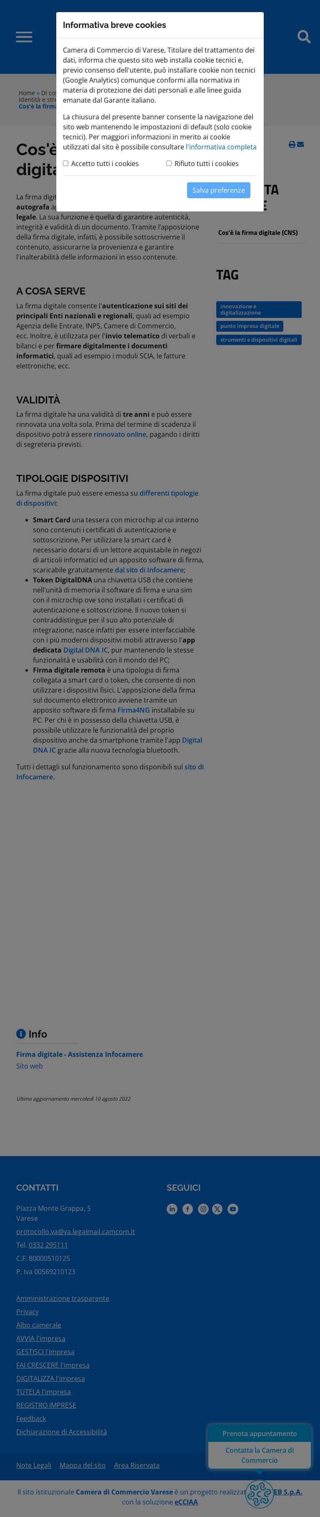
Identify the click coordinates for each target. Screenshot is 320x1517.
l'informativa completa (221, 146)
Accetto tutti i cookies (105, 163)
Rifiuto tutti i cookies (207, 163)
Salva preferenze (218, 190)
